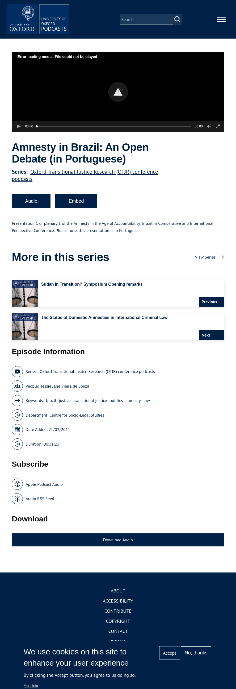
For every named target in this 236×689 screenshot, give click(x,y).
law (147, 401)
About (118, 592)
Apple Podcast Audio (44, 485)
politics (116, 401)
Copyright (118, 622)
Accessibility (118, 602)
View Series (205, 257)
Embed (76, 202)
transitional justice (90, 401)
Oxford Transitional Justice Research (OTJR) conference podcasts (97, 372)
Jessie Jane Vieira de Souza (65, 386)
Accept (169, 653)
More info (31, 685)
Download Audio (118, 540)
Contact (118, 632)
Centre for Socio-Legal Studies (76, 415)
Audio (31, 202)
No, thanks (196, 652)
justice (64, 401)
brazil (51, 401)
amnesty (133, 401)
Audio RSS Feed (40, 499)
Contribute (118, 612)
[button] (118, 93)
